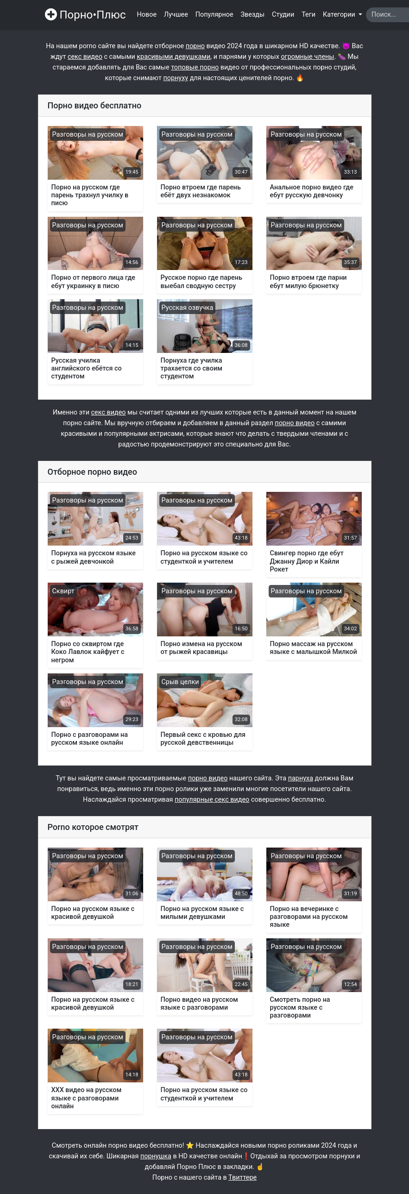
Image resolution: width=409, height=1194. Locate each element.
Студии (283, 15)
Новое (147, 15)
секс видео (85, 57)
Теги (308, 15)
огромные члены (307, 57)
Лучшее (176, 15)
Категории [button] (340, 15)
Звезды (253, 15)
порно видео (295, 423)
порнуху (175, 78)
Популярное (214, 15)
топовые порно (195, 67)
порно (195, 46)
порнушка (155, 1156)
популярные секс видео (212, 800)
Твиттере (242, 1177)
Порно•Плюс (85, 14)
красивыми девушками (173, 57)
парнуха (300, 778)
